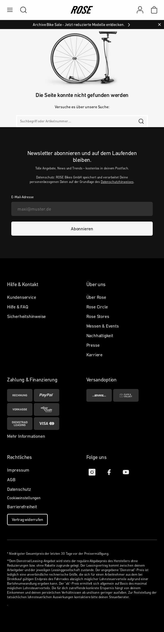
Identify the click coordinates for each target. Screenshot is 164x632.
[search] (20, 10)
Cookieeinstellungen (24, 498)
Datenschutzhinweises (117, 182)
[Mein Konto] (140, 10)
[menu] (10, 10)
